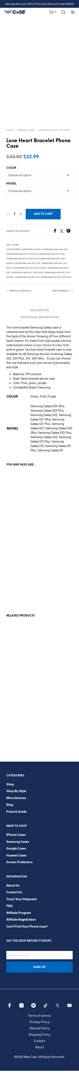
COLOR (11, 172)
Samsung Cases (26, 134)
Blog (9, 809)
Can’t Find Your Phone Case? (27, 930)
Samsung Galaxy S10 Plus (21, 258)
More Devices (16, 802)
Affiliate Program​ (18, 917)
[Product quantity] (14, 218)
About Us (12, 889)
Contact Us (14, 896)
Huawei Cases (16, 859)
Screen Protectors (19, 866)
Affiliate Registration (21, 924)
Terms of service (39, 1020)
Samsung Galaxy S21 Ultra (29, 272)
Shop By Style (16, 795)
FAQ (9, 910)
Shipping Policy (40, 1039)
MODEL (11, 188)
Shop (10, 788)
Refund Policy (40, 1032)
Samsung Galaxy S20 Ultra (54, 134)
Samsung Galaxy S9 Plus (56, 281)
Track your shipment (21, 903)
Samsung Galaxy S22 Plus (27, 277)
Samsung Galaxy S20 (51, 258)
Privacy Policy (39, 1026)
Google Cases (16, 852)
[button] (52, 12)
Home (9, 134)
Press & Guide (16, 816)
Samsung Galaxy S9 (27, 281)
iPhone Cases (16, 839)
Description (39, 314)
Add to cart (43, 218)
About (39, 1051)
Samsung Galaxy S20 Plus (22, 263)
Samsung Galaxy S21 (27, 267)
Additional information (39, 321)
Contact (39, 1045)
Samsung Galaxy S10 (54, 254)
